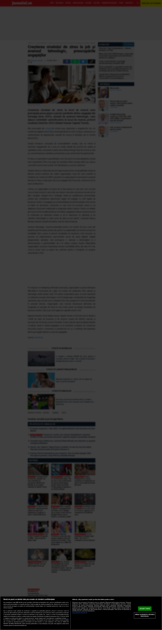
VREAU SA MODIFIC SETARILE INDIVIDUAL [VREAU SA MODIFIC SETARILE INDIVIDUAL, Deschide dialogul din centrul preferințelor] (145, 615)
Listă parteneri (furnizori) (79, 613)
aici (67, 618)
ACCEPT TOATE (145, 608)
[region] (81, 613)
